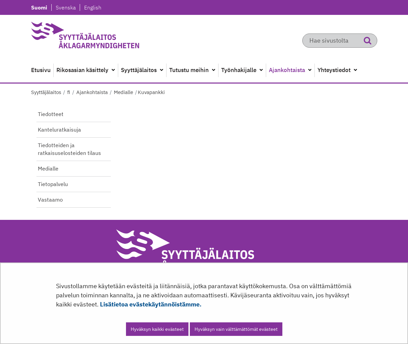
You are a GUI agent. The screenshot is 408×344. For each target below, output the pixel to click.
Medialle (122, 92)
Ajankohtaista (91, 92)
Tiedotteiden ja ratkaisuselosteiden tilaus (69, 149)
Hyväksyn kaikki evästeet (157, 329)
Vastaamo (50, 199)
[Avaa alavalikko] (113, 70)
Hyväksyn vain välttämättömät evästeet (236, 329)
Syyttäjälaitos (46, 92)
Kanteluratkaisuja (59, 129)
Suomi (41, 7)
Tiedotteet (50, 114)
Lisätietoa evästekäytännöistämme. (151, 304)
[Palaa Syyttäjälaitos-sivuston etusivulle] (101, 37)
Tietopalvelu (53, 184)
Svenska (67, 7)
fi (68, 92)
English (92, 7)
